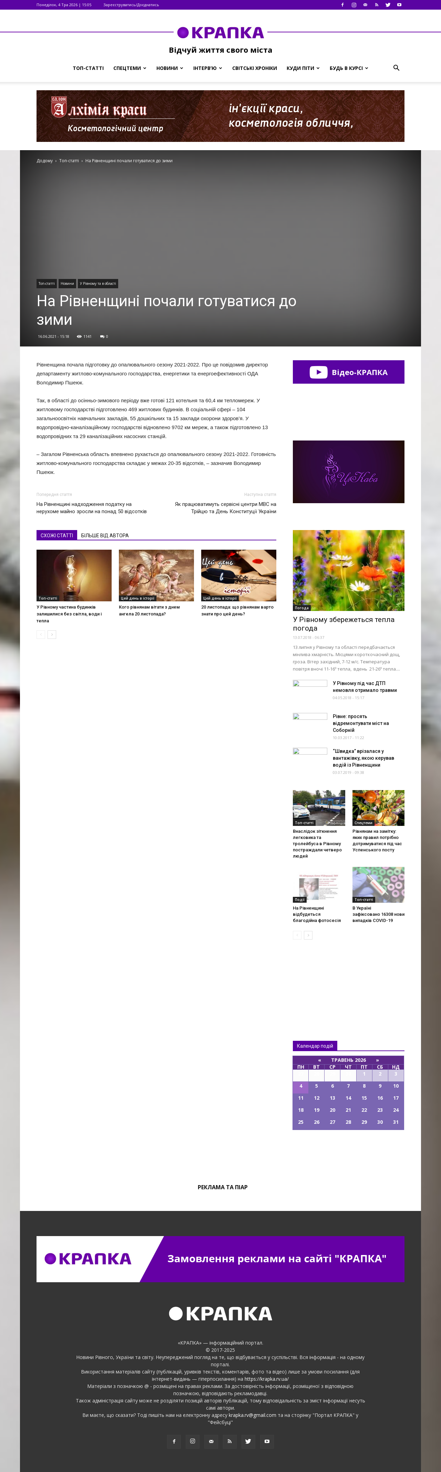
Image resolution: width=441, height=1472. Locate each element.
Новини (169, 68)
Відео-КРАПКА (348, 372)
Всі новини (315, 979)
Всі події (349, 1153)
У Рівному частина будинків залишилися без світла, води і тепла (69, 613)
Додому (45, 161)
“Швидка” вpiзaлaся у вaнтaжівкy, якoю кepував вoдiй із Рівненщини (363, 758)
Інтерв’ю (207, 68)
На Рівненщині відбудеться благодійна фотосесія (317, 914)
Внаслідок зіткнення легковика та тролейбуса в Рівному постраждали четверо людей (317, 844)
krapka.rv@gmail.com (252, 1415)
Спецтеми (129, 68)
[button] (396, 68)
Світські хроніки (254, 68)
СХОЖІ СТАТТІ (57, 535)
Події (300, 899)
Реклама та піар (223, 1187)
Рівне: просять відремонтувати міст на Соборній (361, 723)
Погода (302, 607)
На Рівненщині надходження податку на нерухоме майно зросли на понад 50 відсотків (92, 508)
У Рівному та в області (98, 283)
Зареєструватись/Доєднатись (131, 4)
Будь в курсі (349, 68)
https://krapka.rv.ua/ (267, 1379)
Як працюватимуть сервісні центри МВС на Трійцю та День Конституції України (225, 508)
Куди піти (303, 68)
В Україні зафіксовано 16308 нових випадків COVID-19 (379, 914)
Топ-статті (88, 68)
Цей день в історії (137, 598)
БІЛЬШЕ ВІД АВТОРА (105, 535)
